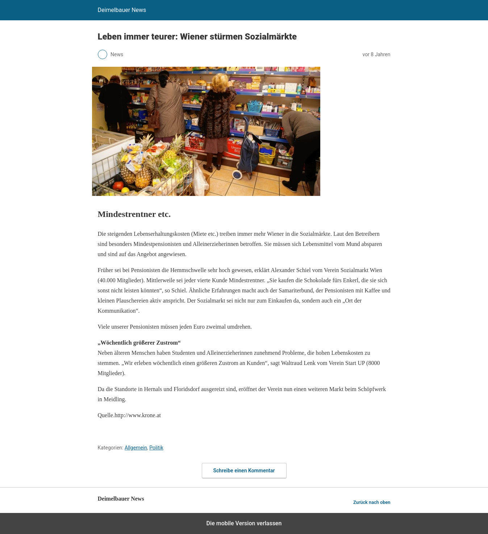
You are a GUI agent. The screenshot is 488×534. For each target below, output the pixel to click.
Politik (156, 448)
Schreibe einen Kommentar (244, 470)
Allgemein (136, 448)
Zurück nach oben (372, 502)
